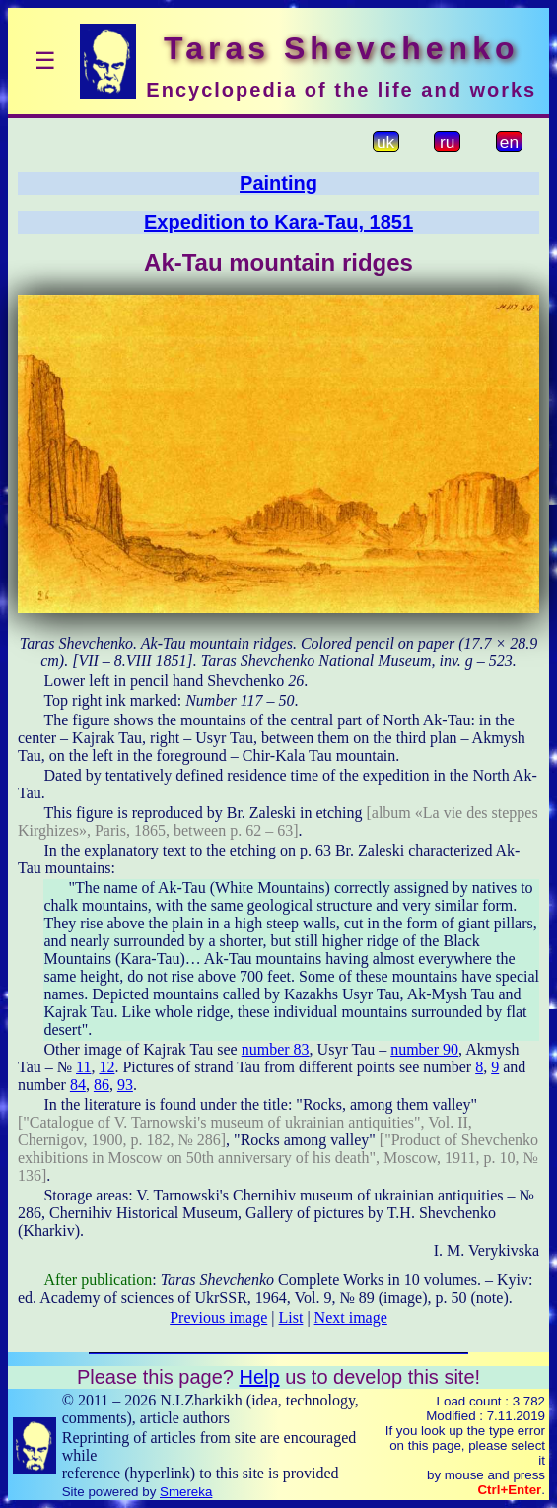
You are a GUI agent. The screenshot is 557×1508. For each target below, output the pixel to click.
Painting (278, 183)
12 (106, 1067)
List (291, 1317)
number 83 (276, 1049)
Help (259, 1377)
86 (101, 1084)
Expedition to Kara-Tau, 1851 (278, 222)
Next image (350, 1317)
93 (125, 1084)
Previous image (218, 1317)
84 (78, 1084)
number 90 (424, 1049)
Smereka (186, 1491)
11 (83, 1067)
